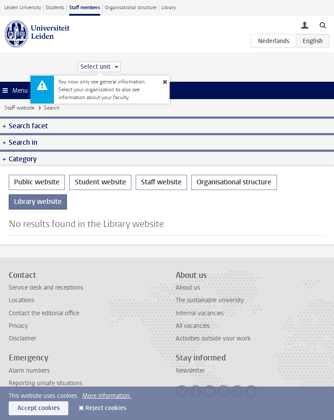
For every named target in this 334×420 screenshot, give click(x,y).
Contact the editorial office (44, 313)
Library (168, 7)
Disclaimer (22, 338)
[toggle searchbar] (323, 25)
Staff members (84, 7)
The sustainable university (210, 300)
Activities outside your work (213, 338)
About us (188, 287)
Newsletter (190, 371)
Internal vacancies (200, 313)
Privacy (18, 326)
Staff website (19, 107)
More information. (106, 396)
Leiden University (22, 7)
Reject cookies (105, 408)
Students (55, 7)
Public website (37, 182)
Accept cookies (38, 408)
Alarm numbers (29, 371)
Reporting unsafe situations (45, 383)
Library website (38, 201)
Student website (100, 182)
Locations (21, 300)
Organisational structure (131, 7)
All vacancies (193, 326)
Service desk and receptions (46, 287)
